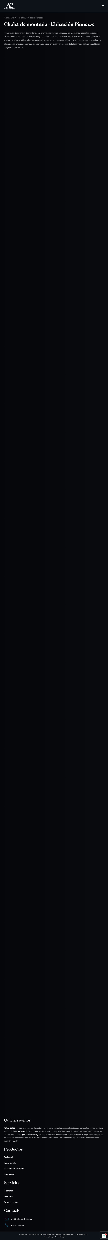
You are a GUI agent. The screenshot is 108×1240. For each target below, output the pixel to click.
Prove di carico (10, 1202)
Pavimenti (8, 1157)
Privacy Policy (48, 1237)
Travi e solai (9, 1174)
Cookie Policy (59, 1237)
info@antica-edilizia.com (22, 1219)
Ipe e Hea (8, 1196)
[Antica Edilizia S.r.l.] (9, 6)
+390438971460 (18, 1225)
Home (6, 18)
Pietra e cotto (10, 1163)
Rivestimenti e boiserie (14, 1168)
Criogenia (8, 1191)
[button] (103, 6)
